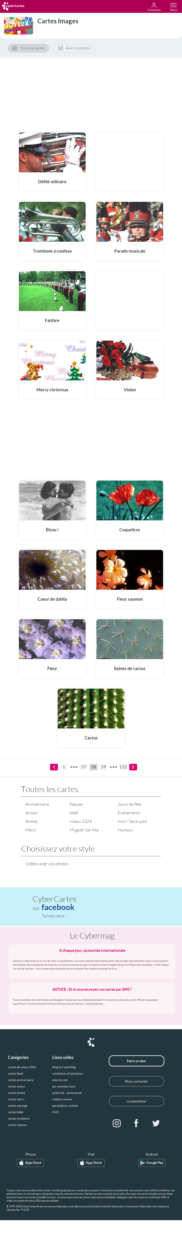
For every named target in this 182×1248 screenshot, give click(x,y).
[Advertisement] (91, 92)
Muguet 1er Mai (84, 830)
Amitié (31, 821)
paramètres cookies (65, 1105)
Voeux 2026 (80, 821)
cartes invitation (19, 1118)
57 (83, 767)
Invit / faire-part (132, 821)
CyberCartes (54, 903)
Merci (30, 830)
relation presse (62, 1099)
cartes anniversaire (20, 1080)
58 (93, 767)
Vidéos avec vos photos (46, 863)
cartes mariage (17, 1105)
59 (103, 767)
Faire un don (136, 1061)
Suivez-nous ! (54, 916)
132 (123, 767)
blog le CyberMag (64, 1067)
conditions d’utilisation (67, 1073)
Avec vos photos (74, 48)
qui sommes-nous (63, 1086)
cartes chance (17, 1125)
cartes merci (16, 1099)
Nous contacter (136, 1081)
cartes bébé (15, 1112)
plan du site (60, 1080)
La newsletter (136, 1101)
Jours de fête (129, 804)
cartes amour (16, 1086)
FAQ (55, 1112)
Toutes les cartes (28, 48)
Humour (125, 830)
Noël (73, 812)
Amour (31, 812)
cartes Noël (15, 1073)
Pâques (76, 804)
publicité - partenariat (67, 1093)
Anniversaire (37, 804)
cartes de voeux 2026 (22, 1067)
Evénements (129, 812)
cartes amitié (16, 1093)
